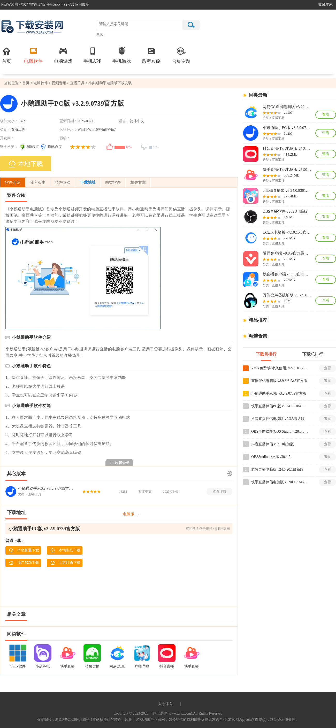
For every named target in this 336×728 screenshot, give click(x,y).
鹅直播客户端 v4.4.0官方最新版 (287, 274)
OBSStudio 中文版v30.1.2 (270, 457)
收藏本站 (325, 4)
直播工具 (77, 83)
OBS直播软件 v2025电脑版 (285, 211)
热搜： (102, 35)
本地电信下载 (65, 550)
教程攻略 (151, 55)
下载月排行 (266, 354)
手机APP (92, 55)
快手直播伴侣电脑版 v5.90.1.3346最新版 (287, 169)
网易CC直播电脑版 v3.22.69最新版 (287, 107)
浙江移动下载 (24, 563)
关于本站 (165, 704)
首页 (6, 55)
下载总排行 (312, 354)
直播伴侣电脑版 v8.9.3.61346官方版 (279, 381)
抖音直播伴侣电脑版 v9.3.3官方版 (287, 149)
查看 (325, 115)
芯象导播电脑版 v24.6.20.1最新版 (277, 469)
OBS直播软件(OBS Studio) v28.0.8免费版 (279, 431)
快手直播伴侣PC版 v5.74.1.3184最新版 (279, 406)
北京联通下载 (65, 563)
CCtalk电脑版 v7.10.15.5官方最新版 (287, 232)
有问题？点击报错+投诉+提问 (208, 529)
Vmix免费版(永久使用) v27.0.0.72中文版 (279, 368)
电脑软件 (33, 55)
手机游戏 (121, 55)
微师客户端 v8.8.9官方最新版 (287, 253)
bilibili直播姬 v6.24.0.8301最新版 (287, 190)
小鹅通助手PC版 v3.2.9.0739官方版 (46, 488)
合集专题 (181, 55)
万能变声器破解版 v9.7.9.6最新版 (287, 295)
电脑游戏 (63, 55)
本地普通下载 (24, 550)
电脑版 (128, 514)
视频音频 (59, 83)
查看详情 (219, 491)
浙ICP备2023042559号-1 (74, 720)
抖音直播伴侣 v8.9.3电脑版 (272, 444)
